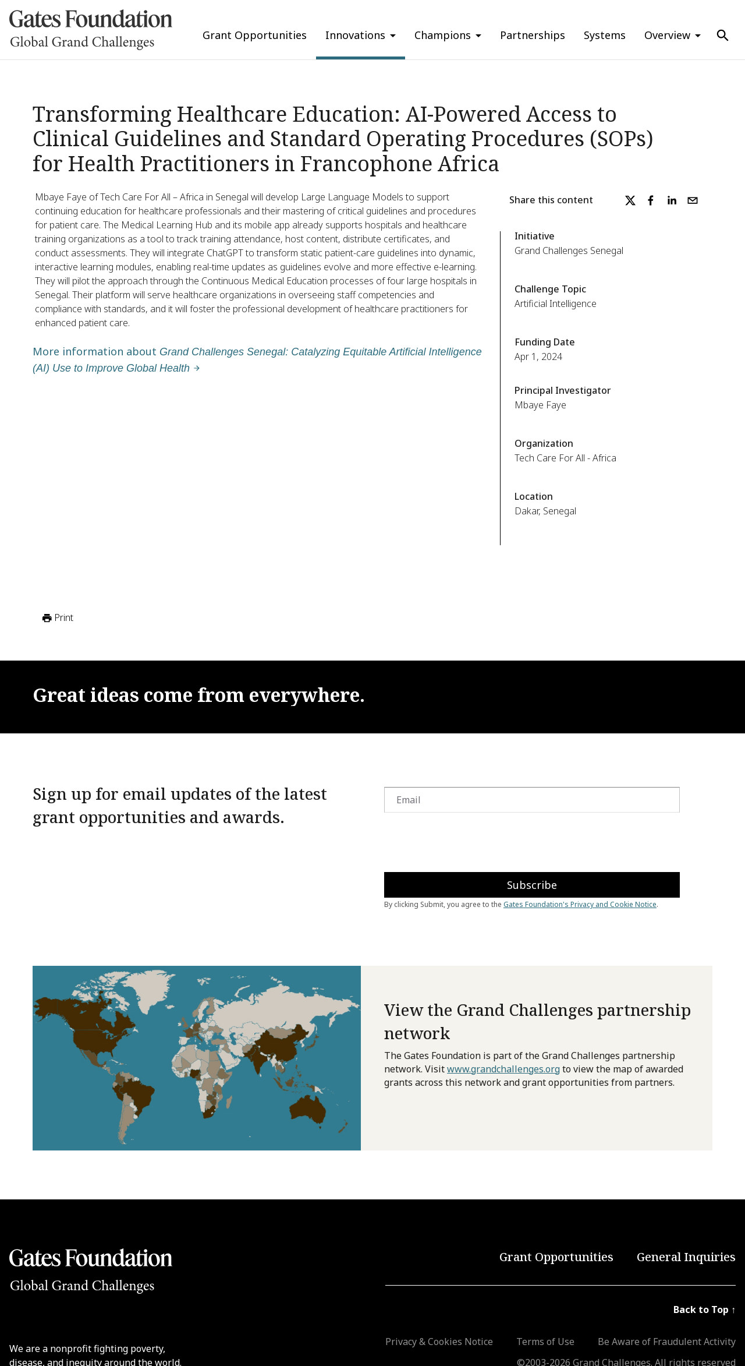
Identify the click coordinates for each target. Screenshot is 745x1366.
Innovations (355, 35)
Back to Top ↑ (704, 1309)
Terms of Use (545, 1341)
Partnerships (532, 35)
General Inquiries (686, 1257)
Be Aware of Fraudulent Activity (667, 1341)
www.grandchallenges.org (503, 1069)
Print (56, 618)
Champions (442, 35)
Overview (667, 35)
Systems (605, 35)
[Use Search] (723, 35)
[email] (692, 200)
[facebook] (650, 200)
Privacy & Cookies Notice (439, 1341)
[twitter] (630, 200)
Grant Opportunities (255, 35)
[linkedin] (671, 200)
